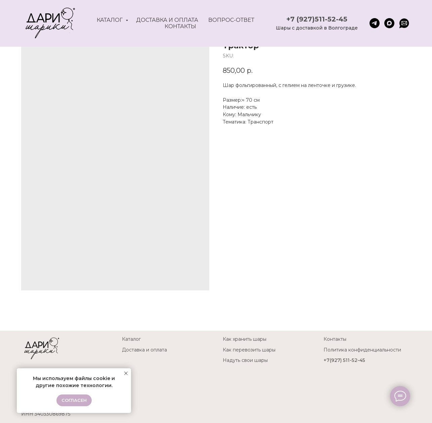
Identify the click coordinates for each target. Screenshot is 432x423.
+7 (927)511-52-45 (316, 19)
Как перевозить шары (249, 350)
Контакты (180, 26)
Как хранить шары (244, 339)
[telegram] (375, 23)
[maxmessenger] (389, 23)
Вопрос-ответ (231, 20)
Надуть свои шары (245, 360)
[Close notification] (126, 373)
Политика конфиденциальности (362, 350)
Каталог (110, 20)
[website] (404, 23)
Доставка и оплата (167, 20)
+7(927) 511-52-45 (344, 360)
